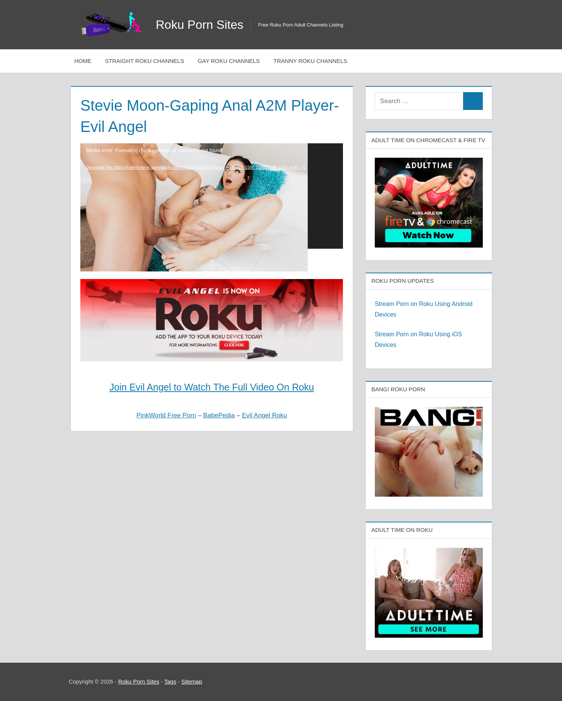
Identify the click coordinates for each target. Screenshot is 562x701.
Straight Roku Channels (144, 61)
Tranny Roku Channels (311, 61)
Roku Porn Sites (199, 24)
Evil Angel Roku (264, 415)
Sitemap (191, 681)
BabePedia (219, 415)
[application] (211, 195)
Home (82, 61)
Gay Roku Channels (229, 61)
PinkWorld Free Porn (166, 415)
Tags (170, 681)
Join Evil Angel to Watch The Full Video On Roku (212, 387)
